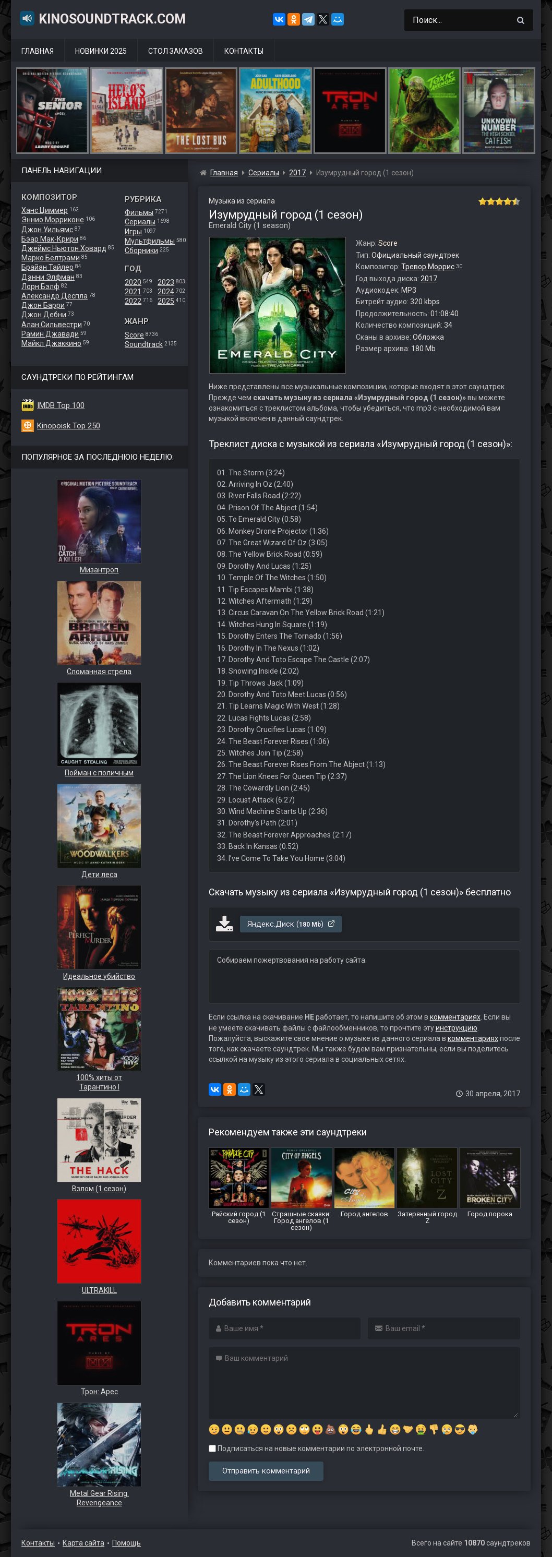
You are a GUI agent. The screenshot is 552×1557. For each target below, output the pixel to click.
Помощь (126, 1543)
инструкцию (456, 1028)
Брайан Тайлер (47, 267)
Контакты (243, 51)
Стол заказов (175, 51)
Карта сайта (83, 1543)
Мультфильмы (150, 241)
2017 (429, 278)
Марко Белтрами (50, 258)
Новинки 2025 (101, 51)
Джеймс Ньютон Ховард (63, 248)
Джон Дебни (43, 314)
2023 (166, 282)
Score (134, 335)
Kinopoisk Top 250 (68, 425)
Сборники (141, 250)
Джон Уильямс (47, 229)
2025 (166, 301)
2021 (133, 292)
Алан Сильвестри (51, 324)
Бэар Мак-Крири (49, 239)
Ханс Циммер (44, 210)
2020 (133, 282)
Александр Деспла (54, 296)
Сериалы (140, 222)
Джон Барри (43, 305)
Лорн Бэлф (40, 286)
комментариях (455, 1017)
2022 (133, 301)
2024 (166, 292)
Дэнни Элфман (48, 277)
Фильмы (139, 212)
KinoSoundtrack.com (102, 18)
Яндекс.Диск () (291, 924)
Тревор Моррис (427, 266)
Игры (133, 231)
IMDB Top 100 (61, 405)
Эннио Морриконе (52, 219)
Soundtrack (144, 344)
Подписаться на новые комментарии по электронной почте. (316, 1448)
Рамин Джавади (50, 334)
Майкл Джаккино (51, 343)
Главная (37, 51)
